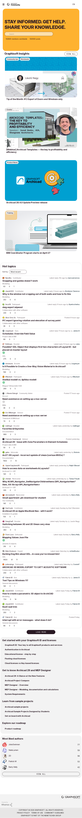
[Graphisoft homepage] (70, 797)
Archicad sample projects (16, 707)
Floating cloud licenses (15, 658)
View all (71, 54)
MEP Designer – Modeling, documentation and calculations (32, 689)
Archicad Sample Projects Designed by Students (27, 711)
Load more (41, 632)
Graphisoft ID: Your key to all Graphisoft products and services (33, 645)
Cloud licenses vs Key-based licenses (22, 663)
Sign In (78, 4)
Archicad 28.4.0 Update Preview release (26, 202)
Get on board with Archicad (17, 716)
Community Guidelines (54, 813)
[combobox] (29, 34)
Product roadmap (13, 729)
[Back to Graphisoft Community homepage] (14, 4)
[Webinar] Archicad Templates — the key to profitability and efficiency (36, 150)
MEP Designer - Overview (16, 685)
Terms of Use (37, 813)
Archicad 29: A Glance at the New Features (25, 676)
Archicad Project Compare (17, 680)
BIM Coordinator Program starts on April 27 (28, 253)
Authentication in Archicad (17, 649)
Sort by (5, 272)
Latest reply (53, 278)
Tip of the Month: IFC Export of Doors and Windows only (34, 99)
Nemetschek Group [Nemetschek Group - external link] (52, 816)
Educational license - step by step (20, 654)
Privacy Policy (23, 813)
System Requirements (15, 694)
